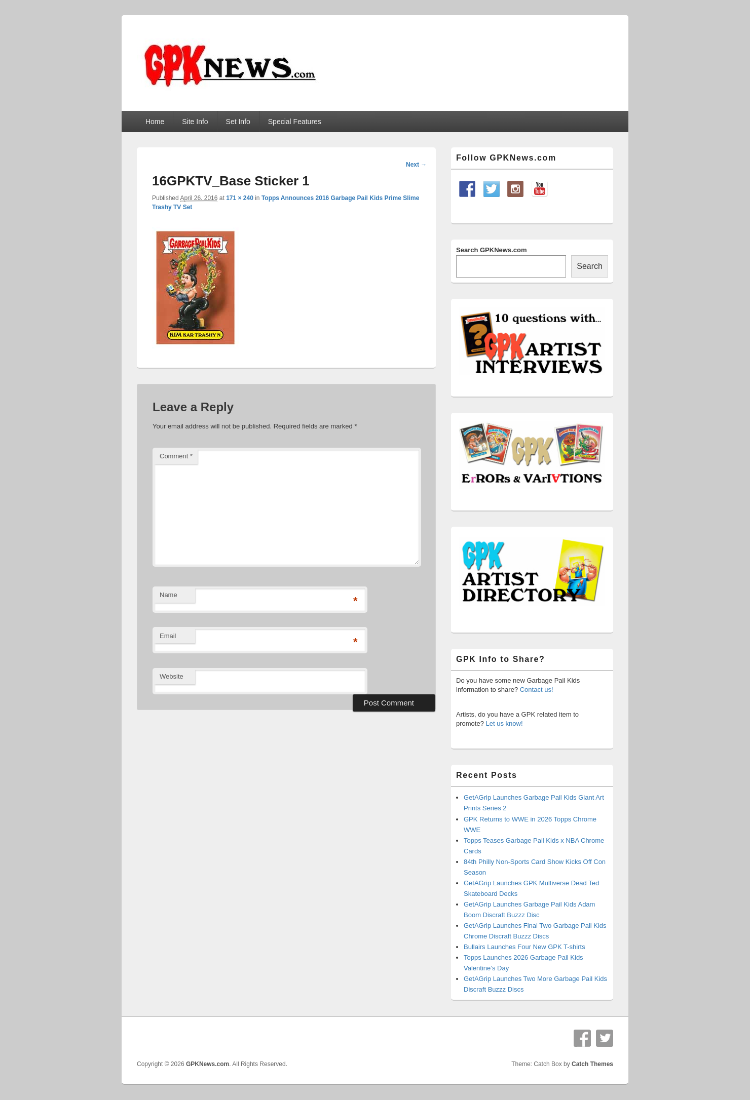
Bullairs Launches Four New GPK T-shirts (524, 947)
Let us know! (504, 723)
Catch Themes (592, 1064)
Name (168, 595)
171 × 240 (239, 198)
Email (168, 636)
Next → (416, 164)
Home (154, 121)
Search (590, 266)
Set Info (238, 121)
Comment (176, 456)
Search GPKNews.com (491, 250)
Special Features (294, 121)
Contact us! (536, 689)
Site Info (195, 121)
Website (171, 676)
